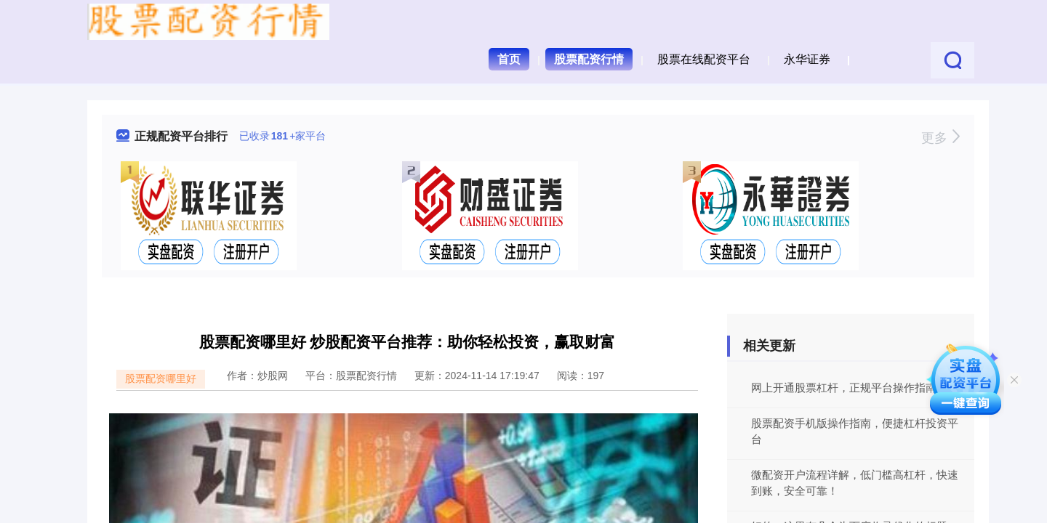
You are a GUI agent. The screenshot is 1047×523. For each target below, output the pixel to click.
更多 (940, 138)
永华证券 (807, 59)
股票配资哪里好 (160, 378)
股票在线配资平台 (703, 59)
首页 (509, 59)
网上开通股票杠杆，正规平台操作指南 (843, 387)
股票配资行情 (589, 59)
